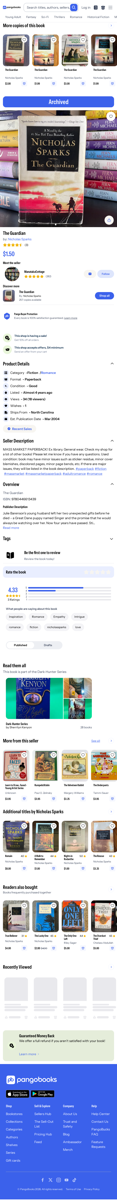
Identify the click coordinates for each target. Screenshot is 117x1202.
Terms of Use (73, 1189)
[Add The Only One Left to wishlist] (83, 905)
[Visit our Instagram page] (58, 1180)
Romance (76, 17)
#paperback (85, 469)
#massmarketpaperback (43, 474)
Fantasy (31, 17)
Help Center (100, 1114)
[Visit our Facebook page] (42, 1180)
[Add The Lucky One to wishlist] (54, 905)
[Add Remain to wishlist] (24, 826)
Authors (12, 1137)
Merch (68, 1150)
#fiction (101, 469)
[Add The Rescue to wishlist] (112, 826)
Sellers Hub (42, 1114)
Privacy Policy (92, 1189)
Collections (14, 1121)
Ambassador (72, 1142)
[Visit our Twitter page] (50, 1180)
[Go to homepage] (12, 7)
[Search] (74, 7)
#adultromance (74, 474)
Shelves (11, 1145)
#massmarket (14, 474)
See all (95, 740)
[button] (58, 364)
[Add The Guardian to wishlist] (111, 116)
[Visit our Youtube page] (66, 1180)
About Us (70, 1114)
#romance (94, 474)
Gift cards (13, 1160)
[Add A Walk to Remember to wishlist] (54, 826)
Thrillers (59, 17)
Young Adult (13, 17)
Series (10, 1152)
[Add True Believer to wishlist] (24, 905)
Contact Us (99, 1121)
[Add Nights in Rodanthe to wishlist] (83, 826)
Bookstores (14, 1114)
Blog (66, 1134)
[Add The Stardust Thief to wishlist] (112, 905)
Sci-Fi (45, 17)
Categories (14, 1129)
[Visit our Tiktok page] (74, 1180)
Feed (38, 1142)
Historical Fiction (98, 17)
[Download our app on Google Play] (42, 1093)
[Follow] (105, 274)
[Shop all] (104, 295)
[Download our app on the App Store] (17, 1094)
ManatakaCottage (34, 272)
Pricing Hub (43, 1134)
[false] (90, 274)
